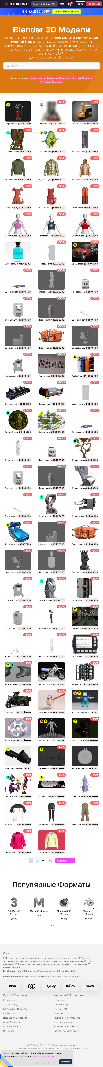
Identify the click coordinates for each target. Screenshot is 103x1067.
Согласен (65, 1062)
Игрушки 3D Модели (81, 78)
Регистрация (94, 4)
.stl (67, 57)
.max (14, 918)
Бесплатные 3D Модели (15, 1009)
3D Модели (14, 913)
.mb (39, 915)
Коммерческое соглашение (67, 1017)
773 (50, 861)
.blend (61, 57)
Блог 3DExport (10, 1026)
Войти (80, 4)
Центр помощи (61, 1004)
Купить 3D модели (15, 995)
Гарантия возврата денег (66, 1031)
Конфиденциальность (64, 1022)
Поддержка (59, 1000)
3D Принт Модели (12, 1004)
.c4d (64, 918)
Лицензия (58, 1013)
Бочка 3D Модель (80, 740)
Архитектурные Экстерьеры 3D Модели (49, 78)
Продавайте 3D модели (15, 1017)
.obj (72, 57)
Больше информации (43, 1056)
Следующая (63, 861)
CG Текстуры (9, 1013)
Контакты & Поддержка (69, 995)
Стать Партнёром (11, 1022)
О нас (6, 953)
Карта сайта (82, 1048)
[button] (93, 909)
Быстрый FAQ (60, 1009)
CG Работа (8, 1031)
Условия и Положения (64, 1026)
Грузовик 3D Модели (51, 82)
